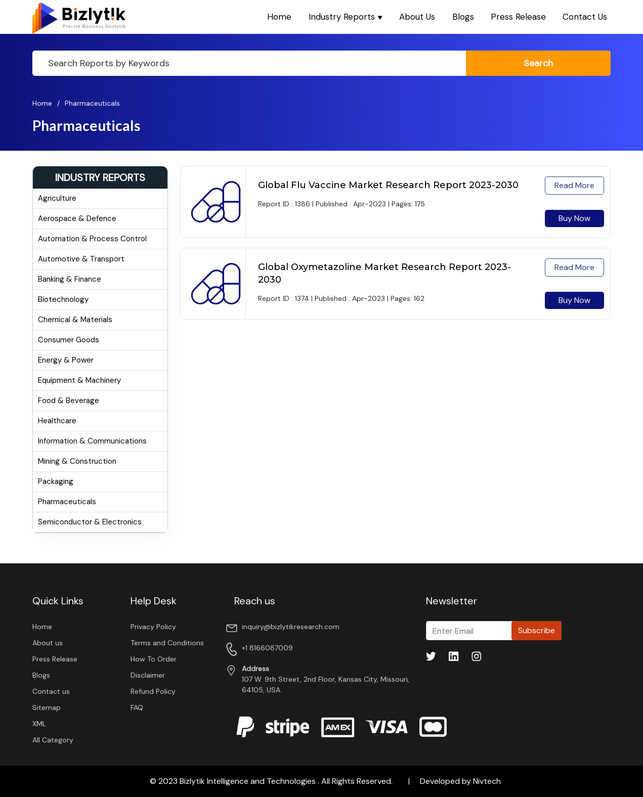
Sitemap (46, 707)
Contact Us (585, 16)
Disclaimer (148, 675)
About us (47, 642)
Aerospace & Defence (77, 218)
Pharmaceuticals (92, 103)
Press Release (518, 16)
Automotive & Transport (81, 259)
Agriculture (57, 198)
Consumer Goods (68, 340)
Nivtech (487, 781)
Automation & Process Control (92, 239)
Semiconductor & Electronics (90, 522)
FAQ (137, 707)
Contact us (51, 691)
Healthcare (57, 421)
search (538, 63)
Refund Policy (153, 691)
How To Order (154, 658)
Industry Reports (345, 16)
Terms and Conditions (167, 642)
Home (279, 16)
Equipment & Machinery (79, 380)
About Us (417, 16)
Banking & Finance (69, 279)
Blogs (463, 16)
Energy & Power (66, 360)
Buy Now (574, 218)
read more (574, 185)
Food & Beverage (68, 400)
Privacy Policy (153, 626)
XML (39, 723)
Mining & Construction (77, 461)
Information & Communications (92, 441)
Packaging (55, 481)
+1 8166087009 (267, 647)
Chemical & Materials (75, 320)
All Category (52, 739)
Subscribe (536, 630)
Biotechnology (63, 299)
